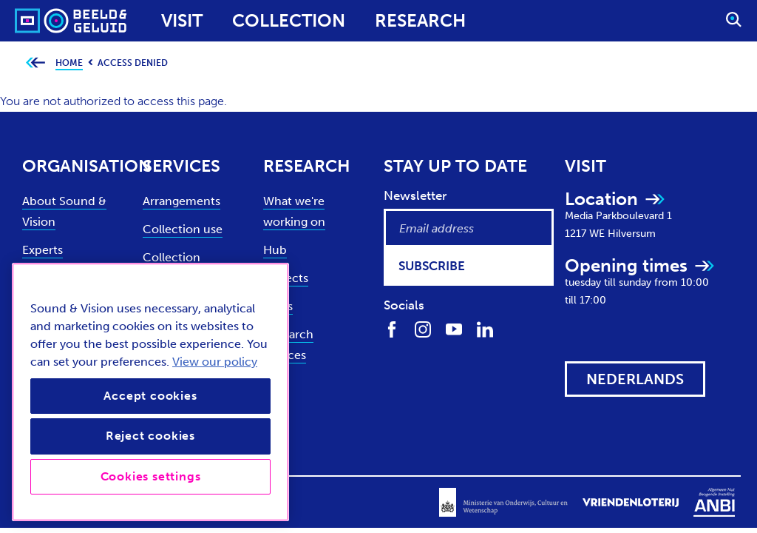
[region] (150, 392)
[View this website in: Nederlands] (635, 379)
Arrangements (181, 201)
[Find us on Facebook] (392, 328)
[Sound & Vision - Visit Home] (42, 20)
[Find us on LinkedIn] (485, 328)
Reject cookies (150, 436)
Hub (275, 250)
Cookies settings (151, 476)
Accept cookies (150, 396)
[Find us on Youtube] (454, 328)
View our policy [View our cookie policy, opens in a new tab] (214, 362)
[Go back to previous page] (35, 63)
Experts (42, 250)
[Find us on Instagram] (423, 328)
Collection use (183, 229)
